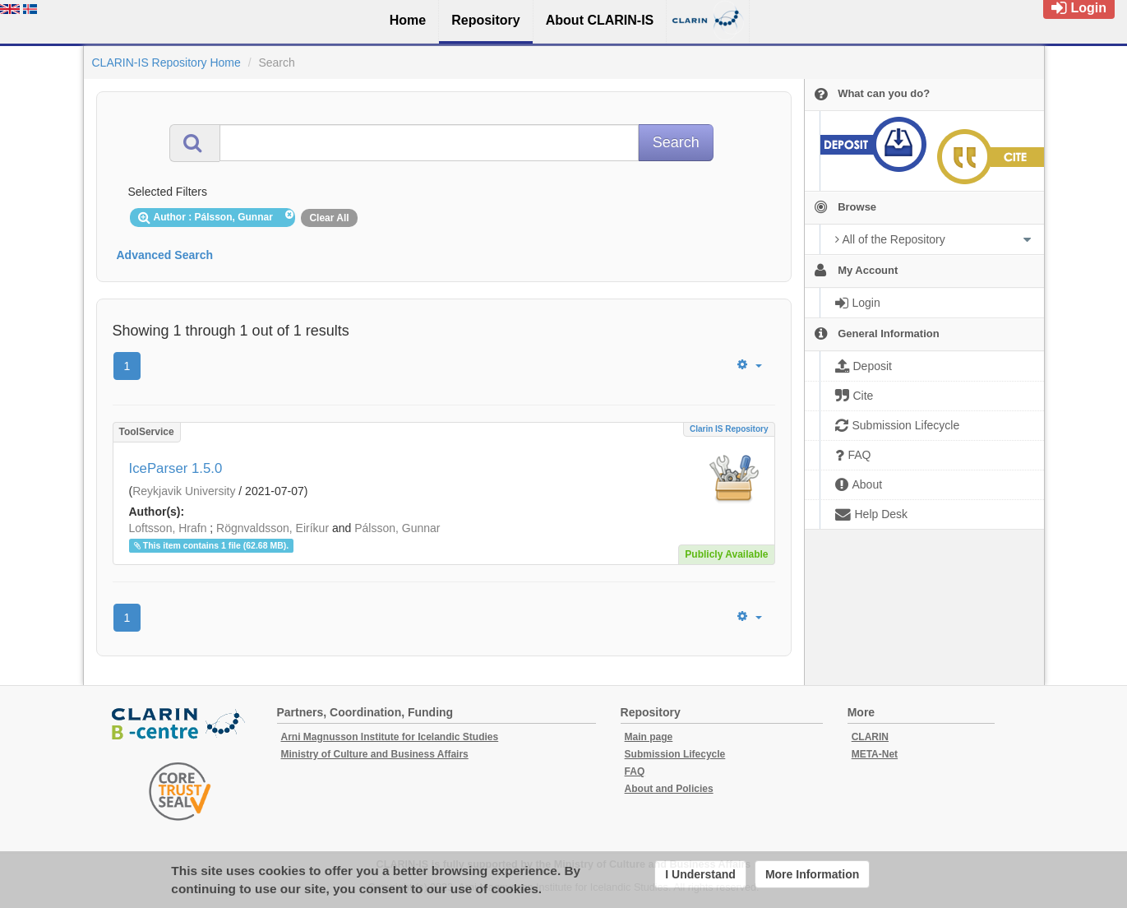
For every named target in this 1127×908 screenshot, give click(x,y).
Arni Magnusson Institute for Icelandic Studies (390, 737)
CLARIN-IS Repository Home (166, 62)
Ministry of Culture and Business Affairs (375, 754)
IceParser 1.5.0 (176, 468)
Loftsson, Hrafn (168, 528)
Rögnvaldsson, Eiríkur (272, 528)
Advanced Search (165, 255)
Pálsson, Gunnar (397, 528)
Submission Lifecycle (675, 754)
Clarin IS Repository (729, 428)
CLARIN (870, 737)
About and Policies (669, 788)
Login (1078, 8)
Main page (649, 737)
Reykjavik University (183, 491)
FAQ (635, 771)
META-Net (875, 754)
